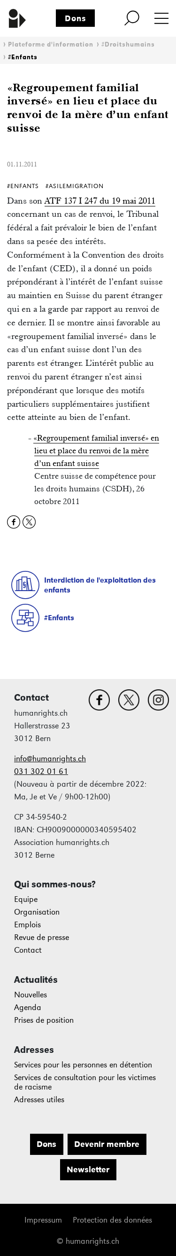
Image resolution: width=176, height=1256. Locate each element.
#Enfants (23, 57)
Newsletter (88, 1169)
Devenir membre (106, 1144)
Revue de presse (41, 937)
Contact (28, 950)
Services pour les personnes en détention (83, 1065)
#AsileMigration (75, 186)
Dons (75, 18)
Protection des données (112, 1220)
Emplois (27, 925)
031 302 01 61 (41, 771)
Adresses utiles (39, 1100)
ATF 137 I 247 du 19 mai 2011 (100, 200)
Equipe (26, 899)
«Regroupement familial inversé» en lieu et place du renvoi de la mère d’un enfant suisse (96, 450)
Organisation (37, 912)
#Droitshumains (128, 44)
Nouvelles (30, 995)
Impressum (43, 1220)
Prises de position (44, 1020)
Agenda (27, 1007)
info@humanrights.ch (50, 759)
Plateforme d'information (50, 44)
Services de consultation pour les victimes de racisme (85, 1082)
